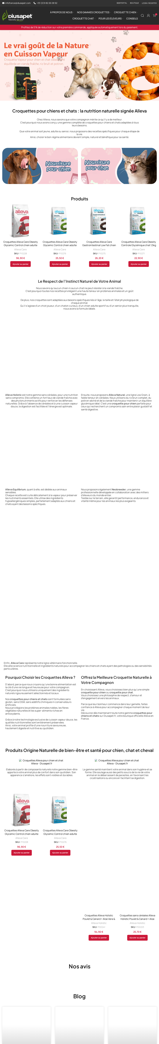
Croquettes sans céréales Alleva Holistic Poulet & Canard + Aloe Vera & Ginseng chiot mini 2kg (137, 819)
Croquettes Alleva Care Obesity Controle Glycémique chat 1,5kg (138, 243)
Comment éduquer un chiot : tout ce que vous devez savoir (79, 989)
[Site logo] (17, 15)
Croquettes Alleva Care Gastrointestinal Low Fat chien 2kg (99, 245)
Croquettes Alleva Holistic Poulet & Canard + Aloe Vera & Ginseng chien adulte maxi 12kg (98, 792)
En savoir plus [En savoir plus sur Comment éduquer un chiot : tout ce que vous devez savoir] (69, 1012)
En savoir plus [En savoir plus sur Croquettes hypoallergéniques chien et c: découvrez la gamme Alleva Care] (16, 1022)
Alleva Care (20, 249)
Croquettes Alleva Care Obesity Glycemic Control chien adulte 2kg (60, 245)
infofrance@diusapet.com (18, 3)
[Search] (142, 15)
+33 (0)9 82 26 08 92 (47, 3)
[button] (20, 264)
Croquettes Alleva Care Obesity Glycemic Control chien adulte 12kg (20, 245)
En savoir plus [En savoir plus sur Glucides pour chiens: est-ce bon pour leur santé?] (122, 1012)
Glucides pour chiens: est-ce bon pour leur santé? (132, 989)
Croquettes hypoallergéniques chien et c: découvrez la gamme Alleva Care (26, 991)
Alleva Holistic (99, 795)
